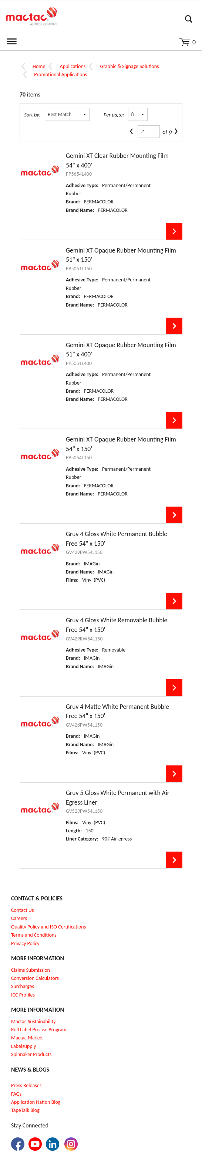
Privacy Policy (25, 943)
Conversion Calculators (35, 978)
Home (39, 66)
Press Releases (26, 1085)
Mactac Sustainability (33, 1021)
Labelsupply (23, 1046)
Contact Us (22, 910)
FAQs (16, 1094)
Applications (73, 66)
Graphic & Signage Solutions (129, 66)
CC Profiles (24, 995)
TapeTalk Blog (25, 1110)
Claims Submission (30, 970)
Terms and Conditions (34, 935)
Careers (19, 918)
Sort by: (32, 114)
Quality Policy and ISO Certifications (48, 927)
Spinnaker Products (31, 1054)
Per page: (114, 114)
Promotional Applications (60, 74)
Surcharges (22, 986)
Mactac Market (27, 1038)
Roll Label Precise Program (39, 1029)
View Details (174, 231)
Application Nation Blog (35, 1102)
